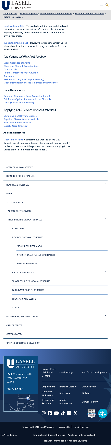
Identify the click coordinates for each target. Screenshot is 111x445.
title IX (76, 426)
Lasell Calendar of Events (17, 62)
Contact (17, 307)
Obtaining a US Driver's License (20, 115)
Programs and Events (24, 298)
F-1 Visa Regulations (60, 271)
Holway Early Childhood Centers (49, 372)
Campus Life (10, 13)
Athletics (86, 393)
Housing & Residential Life (57, 174)
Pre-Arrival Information (29, 246)
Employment (48, 386)
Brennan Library (67, 386)
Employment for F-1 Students (60, 288)
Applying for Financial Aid (81, 434)
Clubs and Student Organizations (20, 66)
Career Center (57, 324)
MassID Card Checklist (15, 125)
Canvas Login (89, 386)
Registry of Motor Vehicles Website (21, 119)
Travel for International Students (60, 280)
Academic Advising (28, 72)
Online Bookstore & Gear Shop (23, 342)
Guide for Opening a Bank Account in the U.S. (27, 96)
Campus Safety (57, 332)
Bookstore (8, 76)
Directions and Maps (47, 393)
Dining (9, 193)
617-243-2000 (15, 389)
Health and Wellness (57, 183)
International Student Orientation (35, 254)
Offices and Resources (48, 401)
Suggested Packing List (15, 42)
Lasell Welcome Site (13, 26)
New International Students (89, 13)
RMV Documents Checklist (17, 122)
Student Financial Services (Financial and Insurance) (30, 82)
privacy (85, 426)
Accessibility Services (58, 209)
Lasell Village (66, 372)
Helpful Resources (13, 16)
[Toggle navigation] (101, 5)
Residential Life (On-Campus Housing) (23, 79)
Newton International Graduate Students (65, 440)
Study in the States (13, 139)
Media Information (65, 401)
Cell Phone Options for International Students (27, 99)
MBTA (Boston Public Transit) (18, 102)
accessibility (64, 426)
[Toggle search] (107, 5)
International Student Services (56, 13)
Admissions (18, 228)
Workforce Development (94, 372)
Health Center (10, 72)
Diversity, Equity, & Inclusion (57, 315)
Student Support (29, 13)
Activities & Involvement (57, 166)
